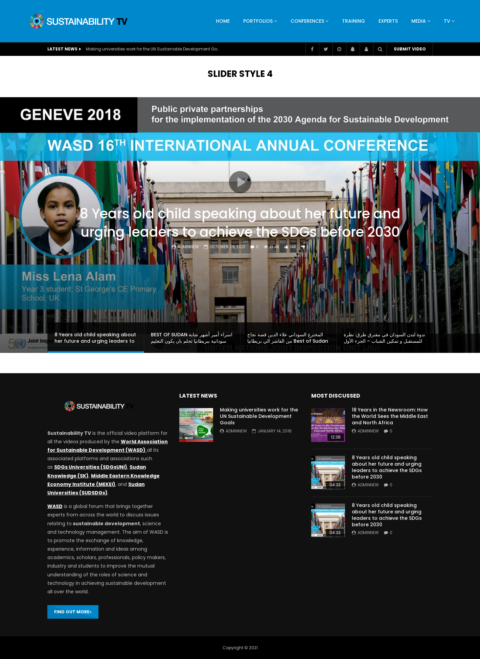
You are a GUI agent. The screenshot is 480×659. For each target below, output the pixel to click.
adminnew (188, 247)
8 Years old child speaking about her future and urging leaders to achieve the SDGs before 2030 (240, 222)
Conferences (307, 21)
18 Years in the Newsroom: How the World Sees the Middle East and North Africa (390, 416)
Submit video (410, 49)
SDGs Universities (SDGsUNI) (90, 467)
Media (418, 21)
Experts (388, 21)
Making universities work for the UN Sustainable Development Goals (153, 49)
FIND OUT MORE (73, 612)
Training (353, 21)
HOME (223, 21)
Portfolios (258, 21)
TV (447, 21)
